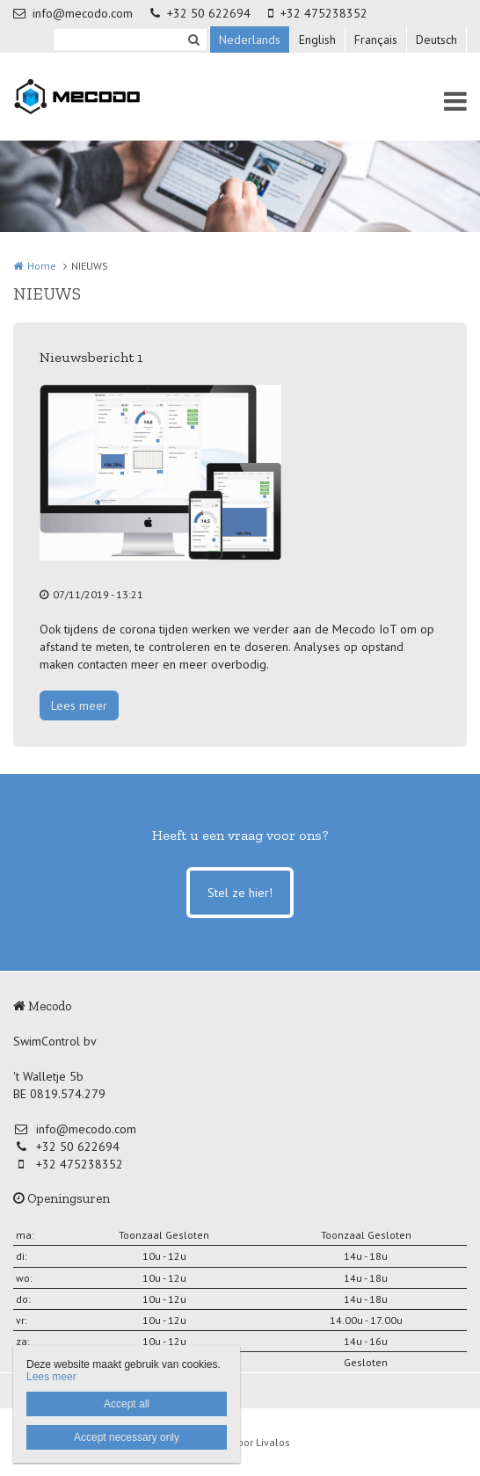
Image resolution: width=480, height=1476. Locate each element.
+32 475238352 (317, 13)
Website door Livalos (240, 1442)
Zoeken (193, 39)
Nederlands (249, 39)
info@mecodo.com (73, 13)
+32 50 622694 (200, 13)
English (317, 39)
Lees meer (79, 705)
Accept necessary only (126, 1437)
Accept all (126, 1404)
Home (41, 265)
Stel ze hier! (240, 893)
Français (375, 39)
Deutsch (436, 39)
